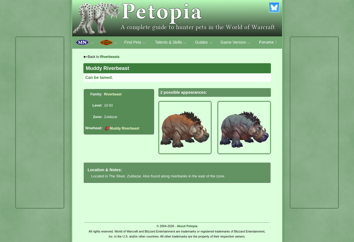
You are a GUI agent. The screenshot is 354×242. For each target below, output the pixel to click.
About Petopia (187, 226)
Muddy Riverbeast (121, 128)
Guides (204, 42)
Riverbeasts (109, 57)
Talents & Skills (171, 42)
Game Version (236, 42)
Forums (269, 42)
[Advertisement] (39, 122)
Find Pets (135, 42)
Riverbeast (113, 94)
